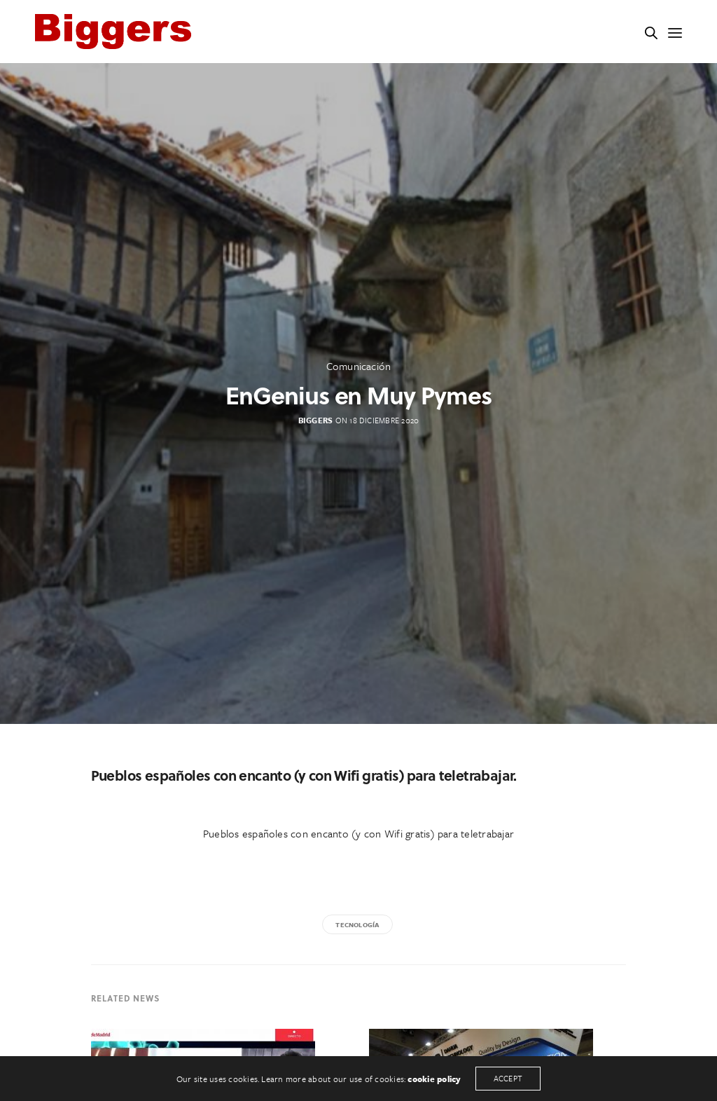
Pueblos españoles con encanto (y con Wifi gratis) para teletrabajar (358, 833)
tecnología (357, 924)
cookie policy (434, 1078)
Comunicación (358, 365)
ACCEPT (508, 1078)
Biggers (315, 420)
